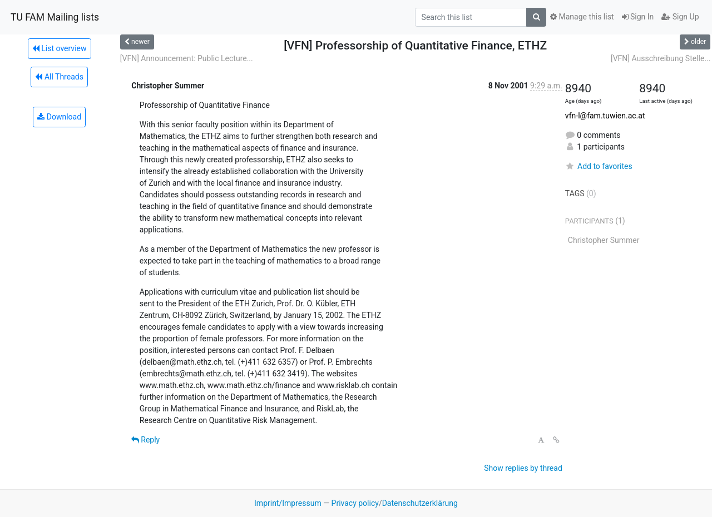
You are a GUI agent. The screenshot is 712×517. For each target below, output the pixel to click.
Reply (145, 439)
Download (59, 116)
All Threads (59, 76)
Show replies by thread (523, 468)
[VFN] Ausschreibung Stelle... (661, 58)
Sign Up (680, 16)
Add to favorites (598, 166)
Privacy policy (355, 503)
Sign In (638, 16)
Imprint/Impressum (288, 503)
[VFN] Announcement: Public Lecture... (186, 58)
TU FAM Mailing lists (55, 17)
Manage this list (582, 16)
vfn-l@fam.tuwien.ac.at (605, 115)
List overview (59, 48)
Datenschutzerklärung (420, 503)
